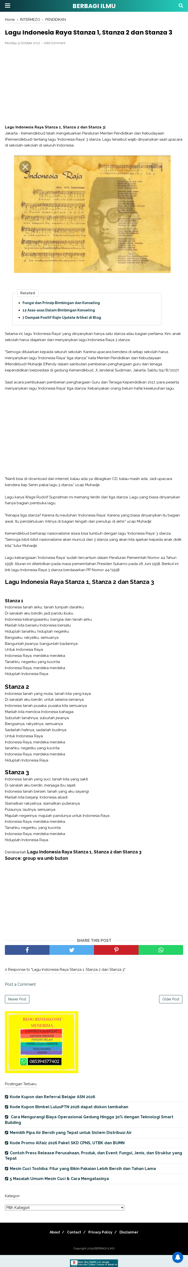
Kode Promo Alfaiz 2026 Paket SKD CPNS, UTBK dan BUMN (67, 1155)
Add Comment (54, 55)
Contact (73, 1244)
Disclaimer (134, 1244)
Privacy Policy (102, 1244)
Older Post (170, 1011)
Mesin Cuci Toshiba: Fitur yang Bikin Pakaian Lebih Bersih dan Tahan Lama (83, 1181)
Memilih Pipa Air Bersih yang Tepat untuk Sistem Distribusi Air (71, 1145)
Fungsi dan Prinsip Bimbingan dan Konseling (61, 315)
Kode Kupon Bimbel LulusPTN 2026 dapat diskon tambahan (69, 1119)
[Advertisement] (94, 97)
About (50, 1244)
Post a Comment (20, 996)
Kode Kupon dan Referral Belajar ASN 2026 (52, 1109)
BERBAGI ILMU (94, 6)
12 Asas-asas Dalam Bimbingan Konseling (59, 322)
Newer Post (17, 1011)
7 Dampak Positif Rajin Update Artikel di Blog (62, 330)
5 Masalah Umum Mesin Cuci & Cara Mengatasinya (59, 1191)
